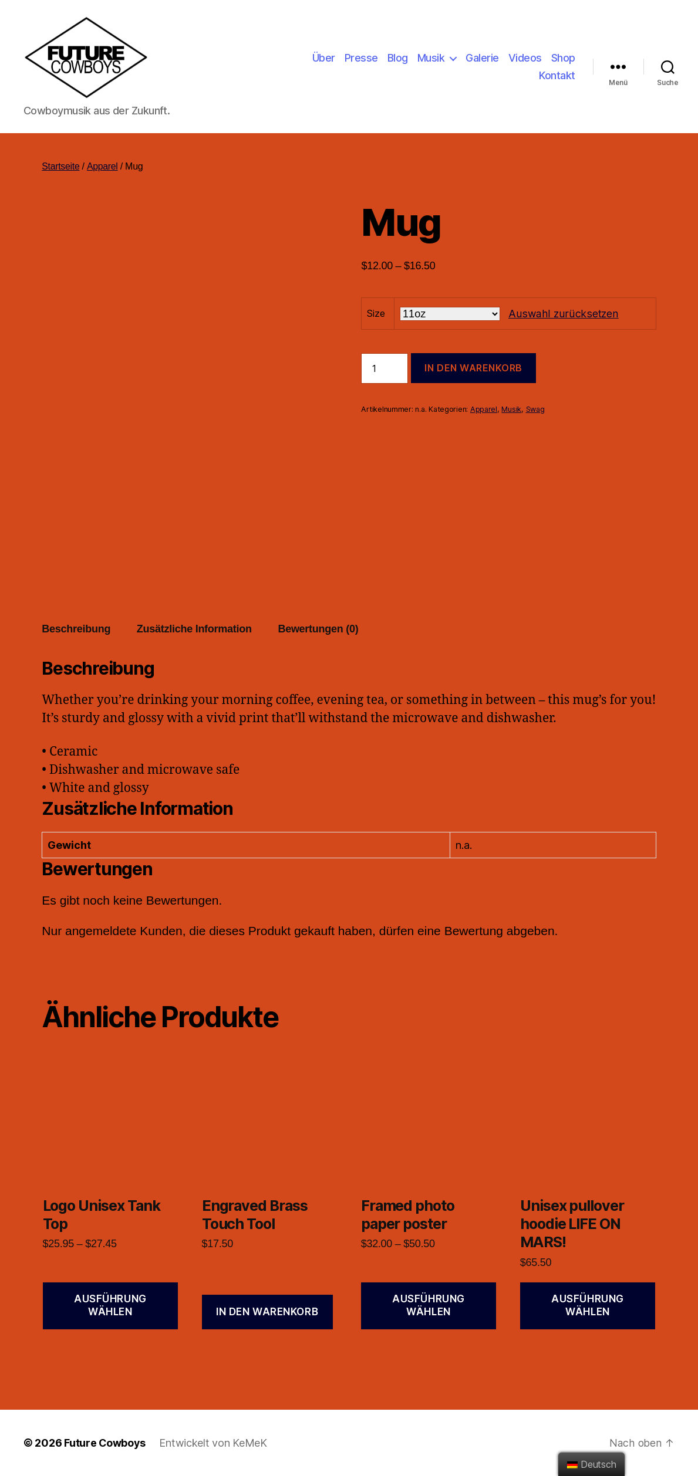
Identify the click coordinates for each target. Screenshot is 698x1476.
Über (323, 58)
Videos (525, 58)
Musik (431, 58)
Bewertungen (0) (318, 629)
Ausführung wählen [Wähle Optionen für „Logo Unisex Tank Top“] (110, 1305)
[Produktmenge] (384, 368)
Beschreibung (76, 629)
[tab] (76, 629)
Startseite (61, 166)
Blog (397, 58)
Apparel (102, 166)
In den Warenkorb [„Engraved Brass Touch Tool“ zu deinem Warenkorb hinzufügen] (267, 1312)
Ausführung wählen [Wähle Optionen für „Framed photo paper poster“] (428, 1305)
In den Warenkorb (473, 368)
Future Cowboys (105, 1443)
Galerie (482, 58)
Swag (535, 409)
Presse (361, 58)
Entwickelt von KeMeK (214, 1443)
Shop (563, 58)
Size (376, 313)
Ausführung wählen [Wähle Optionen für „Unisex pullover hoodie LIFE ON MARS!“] (587, 1305)
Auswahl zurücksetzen (562, 313)
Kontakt (557, 75)
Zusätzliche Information (194, 629)
